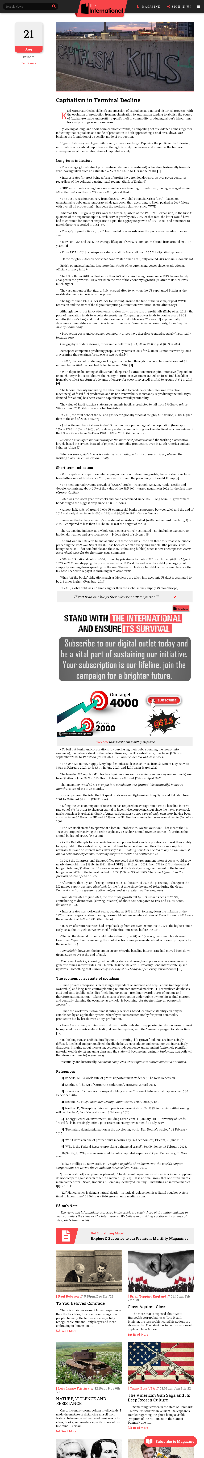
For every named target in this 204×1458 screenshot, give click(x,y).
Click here (101, 742)
